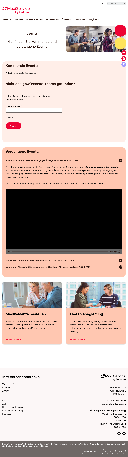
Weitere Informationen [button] (92, 451)
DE (102, 3)
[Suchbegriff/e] (116, 3)
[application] (64, 221)
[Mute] (115, 251)
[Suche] (124, 3)
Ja (110, 451)
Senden (15, 125)
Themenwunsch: (14, 105)
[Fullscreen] (119, 251)
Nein (120, 451)
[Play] (9, 251)
